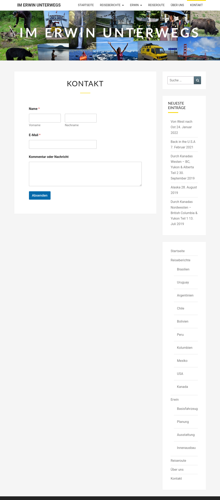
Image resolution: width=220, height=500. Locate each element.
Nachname (72, 125)
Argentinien (185, 295)
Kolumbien (184, 348)
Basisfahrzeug (187, 409)
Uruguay (183, 282)
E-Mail (35, 135)
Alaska (175, 187)
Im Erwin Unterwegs (39, 5)
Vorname (34, 125)
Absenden (40, 195)
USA (180, 374)
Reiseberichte (110, 5)
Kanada (182, 387)
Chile (180, 308)
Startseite (86, 5)
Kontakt (196, 5)
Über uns (177, 5)
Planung (183, 422)
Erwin (134, 5)
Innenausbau (186, 448)
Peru (180, 335)
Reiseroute (156, 5)
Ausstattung (186, 435)
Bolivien (182, 321)
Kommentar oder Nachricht (49, 157)
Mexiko (182, 361)
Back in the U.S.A (183, 142)
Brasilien (183, 269)
